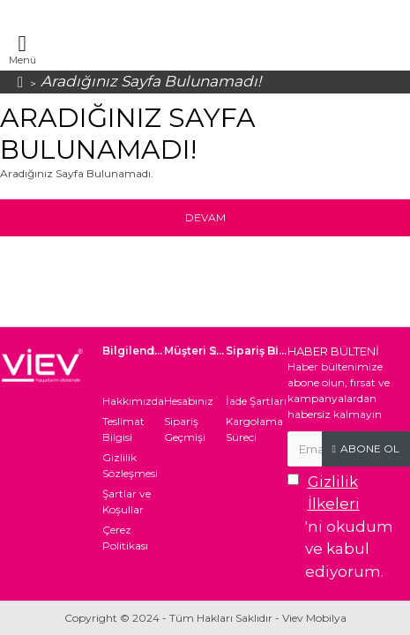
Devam (205, 217)
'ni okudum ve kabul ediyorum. (349, 525)
